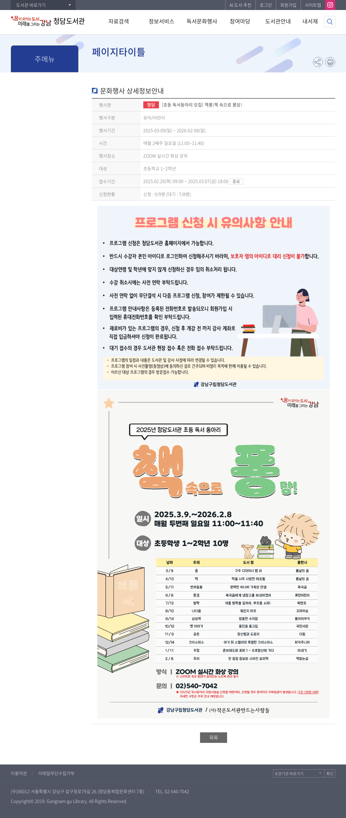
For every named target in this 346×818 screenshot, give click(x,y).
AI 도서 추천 (240, 5)
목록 (213, 737)
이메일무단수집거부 (56, 773)
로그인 (266, 5)
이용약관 (19, 773)
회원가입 (288, 5)
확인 (329, 773)
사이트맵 (313, 5)
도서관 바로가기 (31, 5)
